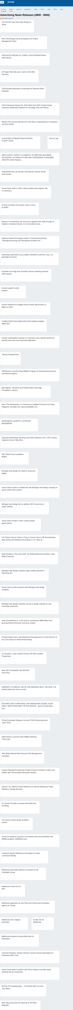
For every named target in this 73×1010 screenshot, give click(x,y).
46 (40, 987)
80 (33, 992)
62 (33, 989)
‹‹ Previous (4, 981)
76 (17, 992)
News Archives (49, 1000)
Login (38, 1000)
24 (25, 984)
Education (18, 9)
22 (17, 984)
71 (67, 989)
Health (35, 9)
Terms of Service (31, 1007)
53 (67, 987)
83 (44, 992)
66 (48, 989)
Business (11, 9)
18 (2, 984)
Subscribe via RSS (6, 18)
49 (52, 987)
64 (40, 989)
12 (47, 981)
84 (48, 992)
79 (29, 992)
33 (60, 984)
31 (52, 984)
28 (40, 984)
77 (21, 992)
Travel (11, 11)
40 (17, 987)
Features (21, 1000)
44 (33, 987)
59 (21, 989)
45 (37, 987)
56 (10, 989)
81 (37, 992)
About (15, 1000)
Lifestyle (42, 9)
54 (2, 989)
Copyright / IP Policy (44, 1007)
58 (17, 989)
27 (37, 984)
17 (66, 981)
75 (13, 992)
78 (25, 992)
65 (44, 989)
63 (37, 989)
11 (43, 981)
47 (44, 987)
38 (10, 987)
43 (29, 987)
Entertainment (27, 9)
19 (6, 984)
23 (21, 984)
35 (67, 984)
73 (6, 992)
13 (50, 981)
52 (64, 987)
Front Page (3, 9)
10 (39, 981)
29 (44, 984)
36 (2, 987)
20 (10, 984)
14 (54, 981)
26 (33, 984)
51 (60, 987)
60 (25, 989)
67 (52, 989)
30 (48, 984)
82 (40, 992)
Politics (55, 9)
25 (29, 984)
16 (62, 981)
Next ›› (57, 992)
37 (6, 987)
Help (56, 1000)
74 (10, 992)
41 (21, 987)
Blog (42, 1000)
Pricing (27, 1000)
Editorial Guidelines (57, 1007)
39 (13, 987)
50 (56, 987)
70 (64, 989)
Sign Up (33, 1000)
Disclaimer (13, 1007)
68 (56, 989)
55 (6, 989)
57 (13, 989)
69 (60, 989)
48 (48, 987)
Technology (3, 11)
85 (52, 992)
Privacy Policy (21, 1007)
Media (49, 9)
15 (58, 981)
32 (56, 984)
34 (64, 984)
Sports (61, 9)
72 (2, 992)
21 (13, 984)
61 (29, 989)
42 (25, 987)
